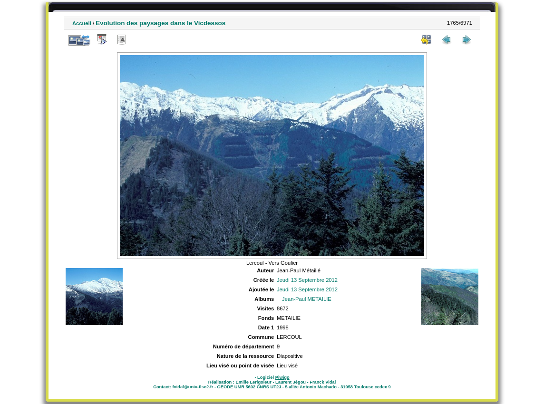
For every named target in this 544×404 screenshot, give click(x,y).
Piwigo (282, 377)
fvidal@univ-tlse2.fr (192, 387)
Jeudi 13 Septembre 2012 (307, 280)
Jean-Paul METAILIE (306, 299)
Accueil (81, 23)
